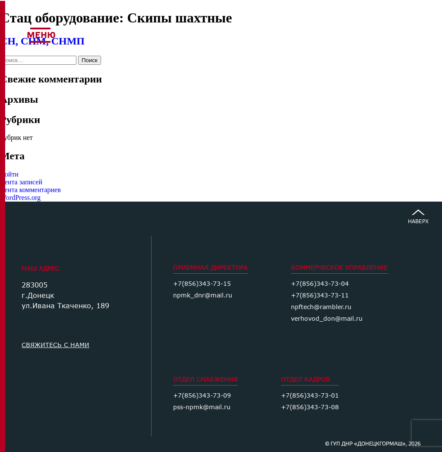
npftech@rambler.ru (321, 306)
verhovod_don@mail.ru (327, 318)
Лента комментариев (30, 189)
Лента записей (21, 182)
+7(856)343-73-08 (310, 407)
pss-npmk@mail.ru (201, 407)
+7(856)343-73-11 (320, 295)
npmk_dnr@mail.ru (202, 295)
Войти (9, 174)
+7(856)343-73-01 (310, 395)
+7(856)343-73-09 (202, 395)
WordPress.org (20, 197)
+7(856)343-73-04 (320, 283)
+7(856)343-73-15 (202, 283)
